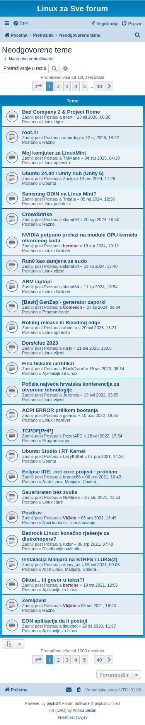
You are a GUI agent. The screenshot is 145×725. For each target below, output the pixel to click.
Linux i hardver (56, 250)
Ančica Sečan (84, 710)
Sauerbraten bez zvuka (49, 492)
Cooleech (72, 307)
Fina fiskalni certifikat (48, 363)
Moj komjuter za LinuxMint (54, 153)
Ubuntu (49, 183)
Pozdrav (32, 513)
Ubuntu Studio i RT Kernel (53, 451)
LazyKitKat (73, 456)
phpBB (52, 703)
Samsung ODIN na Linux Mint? (59, 194)
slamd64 (71, 219)
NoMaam (71, 497)
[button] (38, 86)
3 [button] (67, 86)
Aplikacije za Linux (60, 373)
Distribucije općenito (61, 548)
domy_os (71, 564)
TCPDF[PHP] (37, 431)
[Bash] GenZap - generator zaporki (64, 302)
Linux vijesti (54, 271)
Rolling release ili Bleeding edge (61, 322)
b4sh (67, 117)
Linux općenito (56, 162)
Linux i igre (53, 121)
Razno (49, 142)
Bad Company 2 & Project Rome (61, 112)
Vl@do (70, 518)
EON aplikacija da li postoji (54, 621)
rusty (67, 348)
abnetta (70, 327)
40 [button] (99, 86)
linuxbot (70, 626)
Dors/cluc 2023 (40, 343)
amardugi (72, 137)
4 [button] (75, 86)
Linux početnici (57, 203)
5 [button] (84, 86)
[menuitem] (21, 23)
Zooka (69, 178)
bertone (70, 245)
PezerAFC (73, 436)
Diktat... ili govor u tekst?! (53, 580)
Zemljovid (34, 600)
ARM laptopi (37, 281)
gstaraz (70, 415)
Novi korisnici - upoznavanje (69, 522)
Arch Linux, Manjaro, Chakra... (71, 481)
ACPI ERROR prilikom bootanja (60, 410)
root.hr (30, 132)
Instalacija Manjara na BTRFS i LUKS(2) (70, 559)
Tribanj (69, 199)
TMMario (71, 158)
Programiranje (56, 312)
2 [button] (58, 86)
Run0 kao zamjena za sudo (54, 261)
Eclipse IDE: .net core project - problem (69, 472)
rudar (68, 544)
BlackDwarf (74, 368)
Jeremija (71, 395)
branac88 (72, 477)
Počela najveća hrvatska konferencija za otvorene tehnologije (70, 387)
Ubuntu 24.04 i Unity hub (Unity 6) (63, 173)
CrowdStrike (37, 214)
